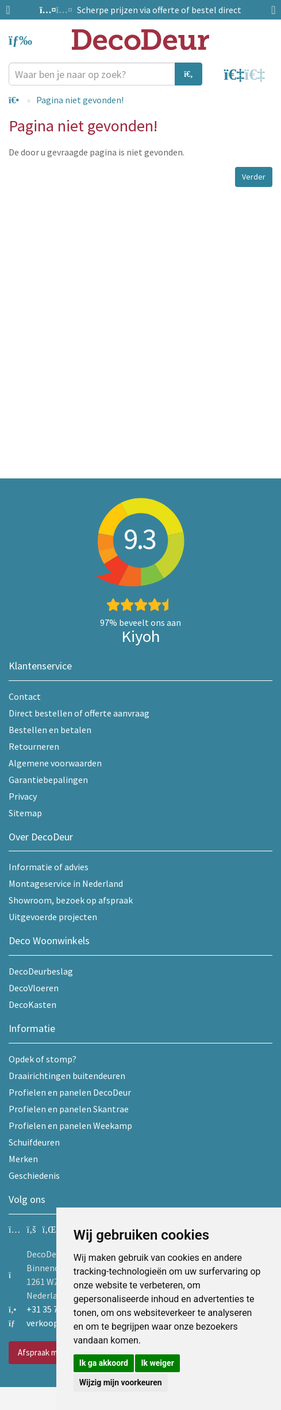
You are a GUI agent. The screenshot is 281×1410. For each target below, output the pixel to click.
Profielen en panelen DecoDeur (70, 1092)
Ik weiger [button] (157, 1363)
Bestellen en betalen (50, 729)
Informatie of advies (48, 867)
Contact (25, 696)
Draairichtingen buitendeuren (67, 1075)
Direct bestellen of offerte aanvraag (79, 713)
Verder (253, 177)
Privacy (23, 796)
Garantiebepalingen (48, 779)
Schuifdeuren (34, 1142)
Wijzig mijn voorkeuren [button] (120, 1382)
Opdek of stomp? (42, 1059)
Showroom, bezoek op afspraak (71, 900)
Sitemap (25, 813)
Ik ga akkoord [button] (103, 1363)
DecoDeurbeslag (41, 971)
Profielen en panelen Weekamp (70, 1125)
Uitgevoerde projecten (53, 916)
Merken (23, 1158)
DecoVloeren (34, 988)
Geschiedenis (34, 1175)
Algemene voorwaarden (55, 763)
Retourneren (34, 746)
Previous (11, 9)
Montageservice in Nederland (66, 883)
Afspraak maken (46, 1352)
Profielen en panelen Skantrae (69, 1109)
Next (269, 9)
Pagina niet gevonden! (80, 100)
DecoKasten (32, 1004)
